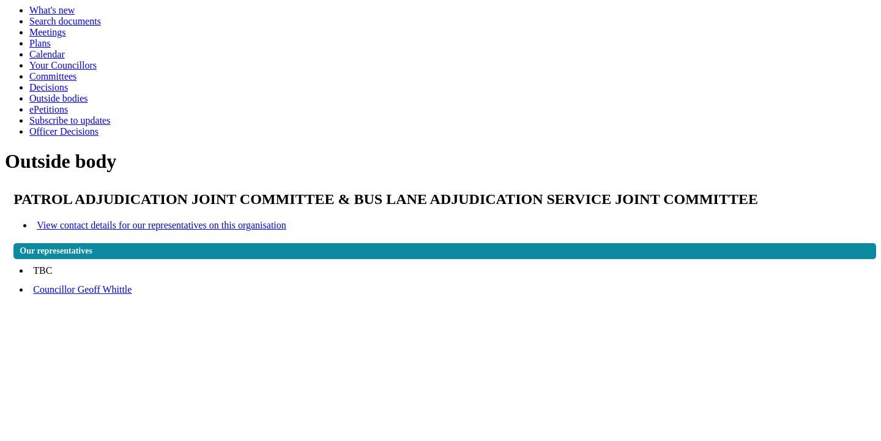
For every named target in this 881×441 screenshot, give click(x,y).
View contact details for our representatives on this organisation (161, 225)
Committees (52, 76)
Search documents (65, 21)
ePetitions (48, 109)
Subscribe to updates (69, 120)
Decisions (48, 87)
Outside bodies (58, 98)
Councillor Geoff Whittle (82, 289)
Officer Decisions (64, 131)
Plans (40, 43)
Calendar (47, 54)
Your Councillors (63, 65)
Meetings (47, 32)
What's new (52, 10)
